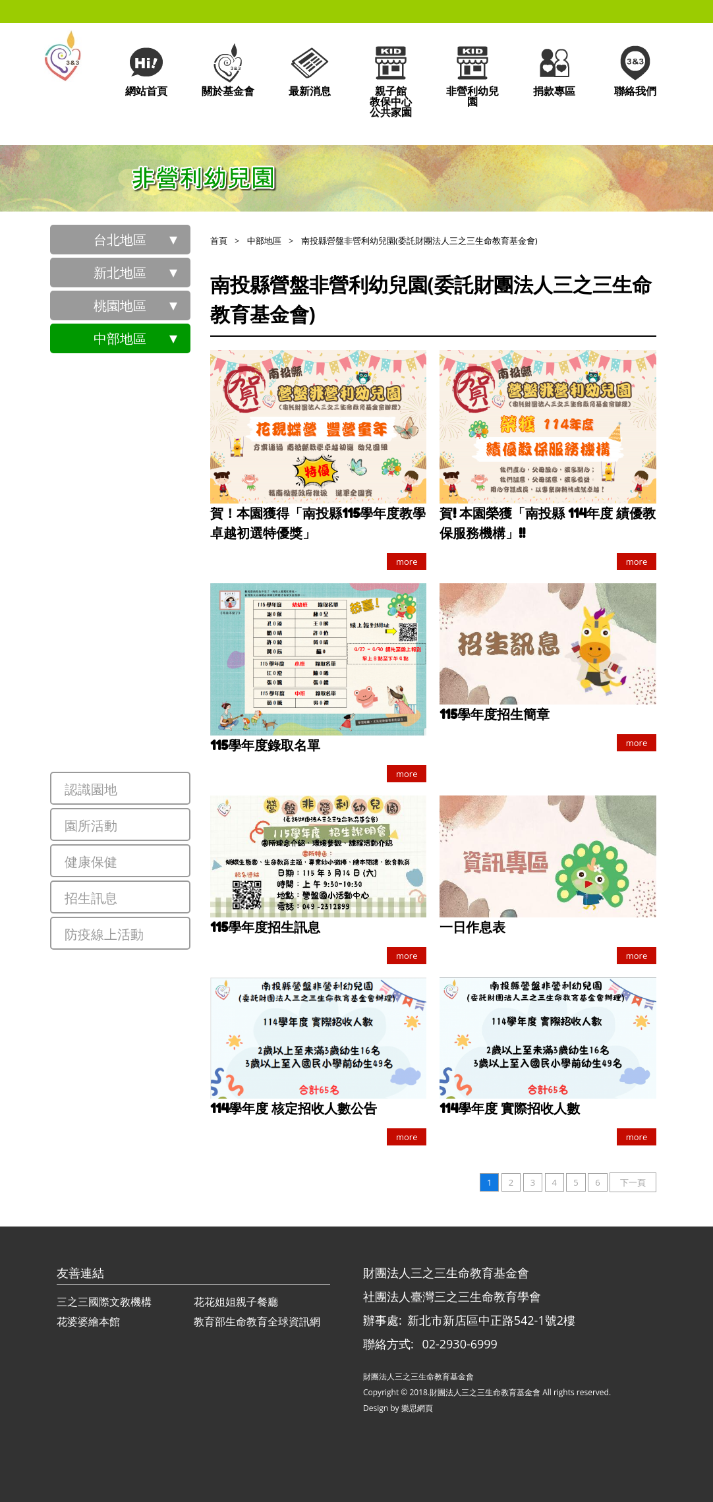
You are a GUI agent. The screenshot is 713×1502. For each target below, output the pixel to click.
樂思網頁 (417, 1408)
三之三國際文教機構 (104, 1301)
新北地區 (120, 272)
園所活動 (91, 825)
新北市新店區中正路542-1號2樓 (491, 1320)
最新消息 (310, 69)
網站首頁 (146, 69)
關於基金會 (228, 69)
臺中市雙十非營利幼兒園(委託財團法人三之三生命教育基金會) (151, 430)
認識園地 (91, 789)
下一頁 (633, 1182)
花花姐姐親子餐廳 (236, 1301)
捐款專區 (554, 69)
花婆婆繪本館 (88, 1321)
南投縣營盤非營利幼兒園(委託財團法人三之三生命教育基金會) (151, 753)
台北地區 (120, 239)
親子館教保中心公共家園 (391, 80)
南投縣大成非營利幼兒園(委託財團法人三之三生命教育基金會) (151, 615)
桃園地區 (120, 305)
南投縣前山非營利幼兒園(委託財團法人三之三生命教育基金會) (151, 707)
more (406, 561)
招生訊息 (91, 898)
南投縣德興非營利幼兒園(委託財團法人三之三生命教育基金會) (151, 661)
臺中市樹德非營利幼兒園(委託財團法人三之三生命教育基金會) (151, 569)
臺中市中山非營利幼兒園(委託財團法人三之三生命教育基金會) (151, 384)
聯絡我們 (635, 69)
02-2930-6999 (460, 1344)
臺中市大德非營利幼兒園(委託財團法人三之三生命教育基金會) (151, 476)
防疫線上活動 (104, 934)
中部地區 (120, 338)
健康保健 (91, 862)
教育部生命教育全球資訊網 (257, 1321)
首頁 (218, 240)
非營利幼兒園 (472, 75)
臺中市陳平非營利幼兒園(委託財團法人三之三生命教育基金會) (151, 522)
